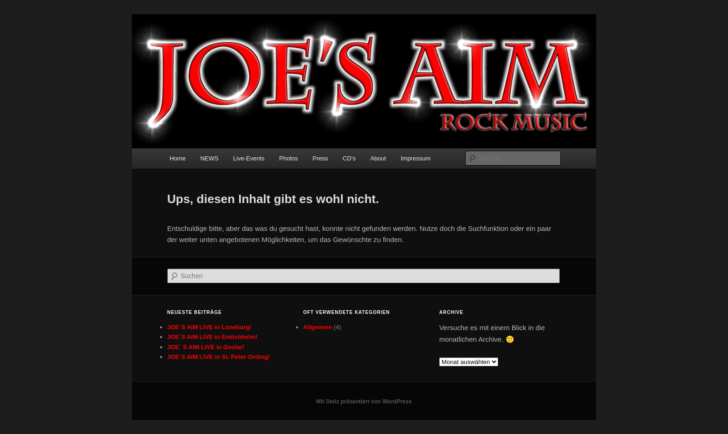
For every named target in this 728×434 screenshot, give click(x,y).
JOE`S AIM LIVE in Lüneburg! (209, 327)
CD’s (349, 158)
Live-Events (249, 158)
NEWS (209, 158)
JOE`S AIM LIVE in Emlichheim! (212, 336)
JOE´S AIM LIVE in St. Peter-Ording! (218, 356)
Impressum (415, 158)
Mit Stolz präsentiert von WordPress (364, 401)
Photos (288, 158)
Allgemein (317, 327)
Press (320, 158)
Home (177, 158)
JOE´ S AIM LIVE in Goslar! (205, 347)
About (378, 158)
